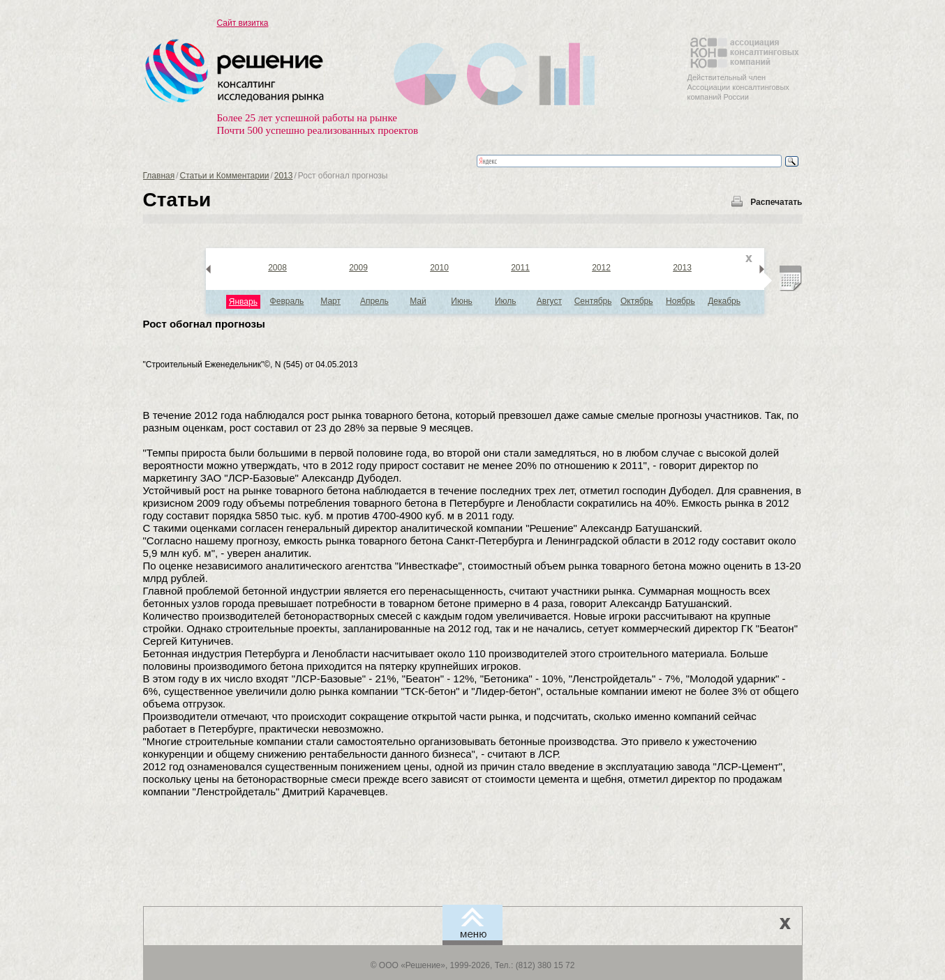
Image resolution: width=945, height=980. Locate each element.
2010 (439, 268)
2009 (358, 268)
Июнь (461, 301)
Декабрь (724, 301)
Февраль (287, 301)
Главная (159, 176)
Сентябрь (593, 301)
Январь (243, 302)
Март (330, 301)
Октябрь (636, 301)
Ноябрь (680, 301)
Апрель (374, 301)
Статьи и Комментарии (224, 176)
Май (418, 301)
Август (549, 301)
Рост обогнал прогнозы (204, 324)
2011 (520, 268)
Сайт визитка (243, 23)
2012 (601, 268)
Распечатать (776, 202)
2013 (283, 176)
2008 (277, 268)
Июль (505, 301)
